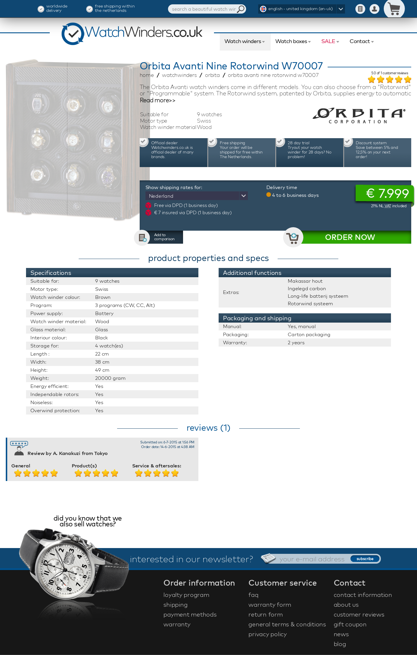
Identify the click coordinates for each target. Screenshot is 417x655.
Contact (360, 41)
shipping (175, 604)
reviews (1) (208, 427)
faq (253, 594)
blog (340, 643)
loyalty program (186, 594)
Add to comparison (164, 236)
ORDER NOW (350, 237)
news (341, 634)
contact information (363, 594)
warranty (176, 624)
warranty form (269, 604)
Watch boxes (291, 41)
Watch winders (242, 41)
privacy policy (267, 634)
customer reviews (359, 614)
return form (265, 614)
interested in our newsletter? (191, 559)
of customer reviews (389, 73)
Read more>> (158, 100)
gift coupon (350, 624)
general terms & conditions (287, 624)
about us (346, 604)
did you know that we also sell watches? (87, 521)
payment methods (189, 614)
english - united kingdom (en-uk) (300, 8)
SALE (328, 41)
